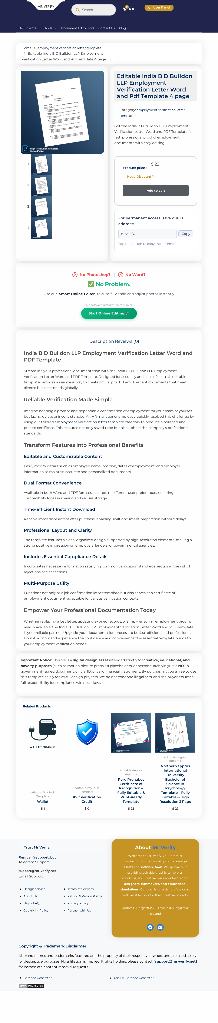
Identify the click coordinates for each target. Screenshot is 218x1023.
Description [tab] (101, 347)
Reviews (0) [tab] (127, 347)
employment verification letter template (89, 428)
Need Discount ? (140, 182)
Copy (186, 239)
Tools (51, 28)
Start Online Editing (109, 319)
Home (27, 48)
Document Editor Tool (77, 28)
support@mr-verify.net (37, 877)
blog (122, 28)
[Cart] (128, 8)
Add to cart (156, 196)
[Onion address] (147, 239)
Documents (29, 28)
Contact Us (106, 28)
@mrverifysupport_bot (37, 864)
